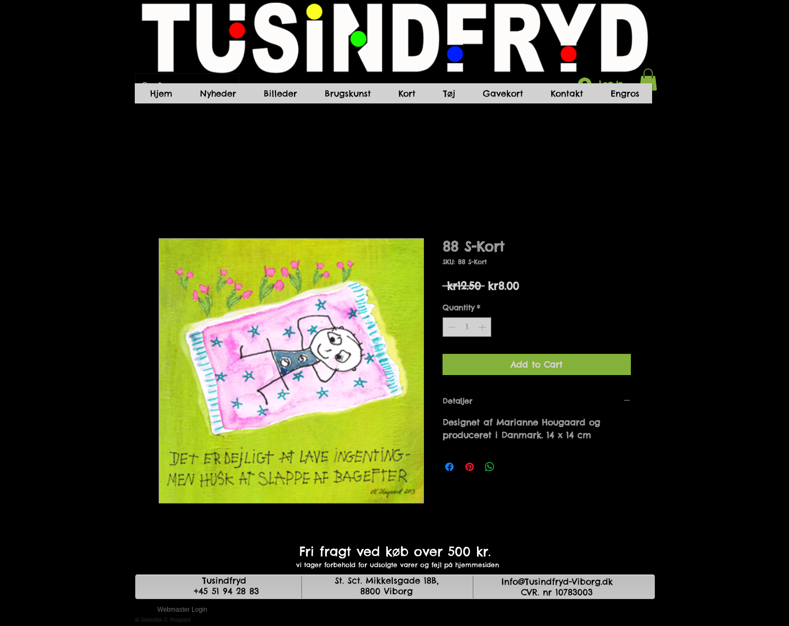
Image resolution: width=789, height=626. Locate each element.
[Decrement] (450, 327)
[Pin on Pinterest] (469, 466)
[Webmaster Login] (182, 610)
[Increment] (483, 327)
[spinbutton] (466, 327)
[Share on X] (510, 466)
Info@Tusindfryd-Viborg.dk (557, 581)
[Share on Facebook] (449, 466)
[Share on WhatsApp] (489, 466)
